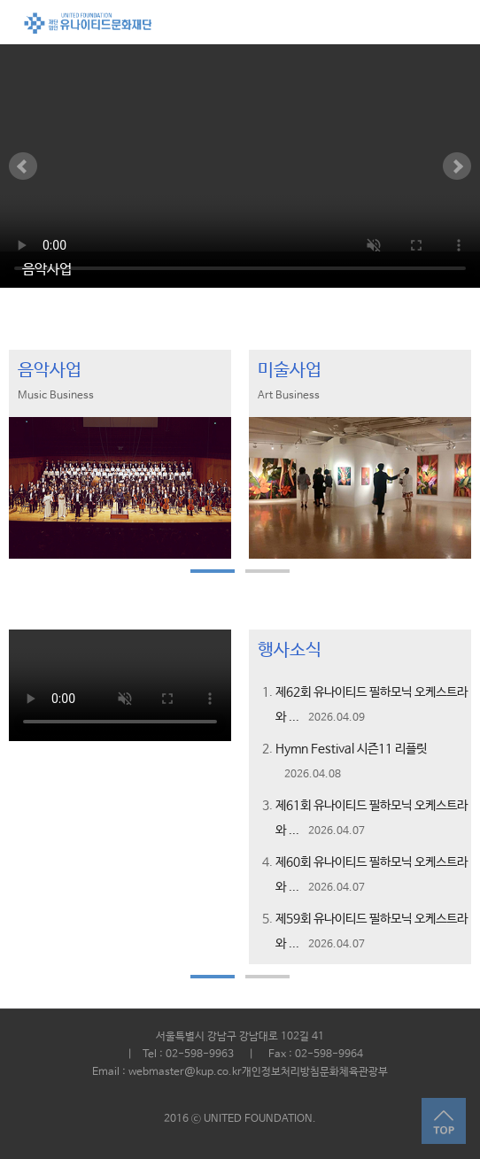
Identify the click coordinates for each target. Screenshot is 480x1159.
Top (444, 1121)
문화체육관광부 (354, 1072)
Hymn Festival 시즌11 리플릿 (351, 749)
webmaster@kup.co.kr (185, 1072)
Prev (23, 166)
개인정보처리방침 (281, 1072)
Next (457, 166)
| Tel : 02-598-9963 (175, 1054)
